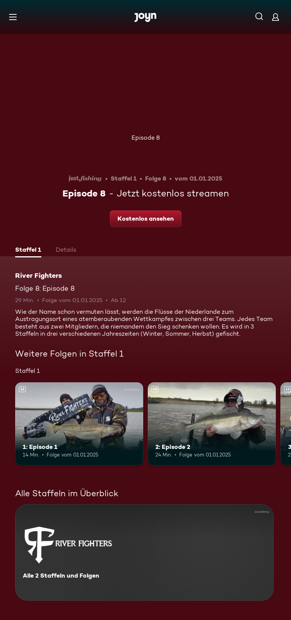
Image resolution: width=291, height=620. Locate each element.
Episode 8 (145, 137)
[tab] (28, 250)
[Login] (275, 16)
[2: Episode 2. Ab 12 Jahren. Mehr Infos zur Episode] (212, 424)
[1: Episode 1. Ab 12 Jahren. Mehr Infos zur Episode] (79, 424)
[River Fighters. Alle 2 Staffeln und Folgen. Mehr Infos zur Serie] (144, 552)
